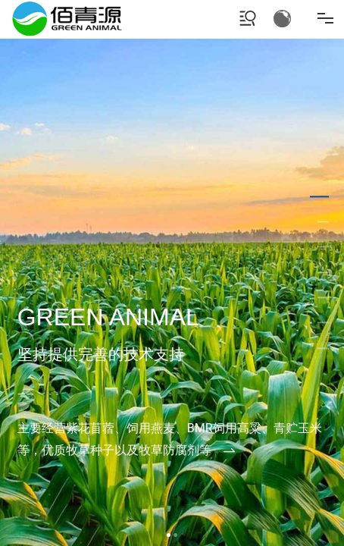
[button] (168, 535)
